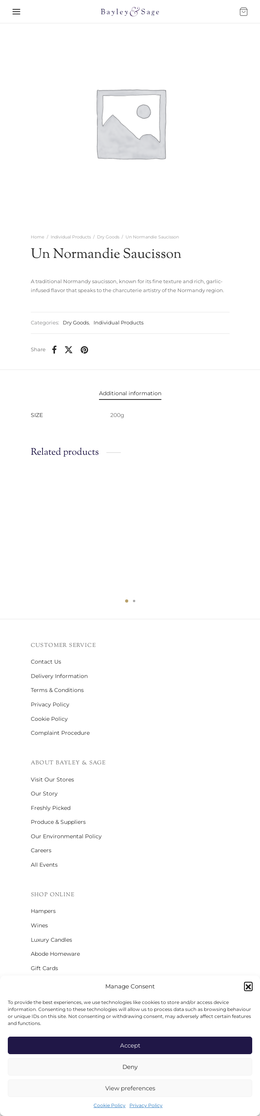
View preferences (130, 1088)
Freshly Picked (51, 807)
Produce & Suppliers (58, 821)
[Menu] (16, 12)
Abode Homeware (55, 953)
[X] (69, 350)
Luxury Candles (51, 939)
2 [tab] (134, 601)
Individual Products (71, 237)
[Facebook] (54, 350)
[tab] (130, 393)
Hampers (43, 911)
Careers (41, 850)
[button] (248, 986)
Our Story (44, 793)
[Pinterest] (84, 350)
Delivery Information (59, 676)
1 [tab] (126, 601)
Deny (130, 1066)
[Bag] (243, 11)
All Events (44, 864)
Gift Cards (44, 968)
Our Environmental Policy (66, 836)
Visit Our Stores (52, 779)
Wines (39, 925)
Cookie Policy (110, 1105)
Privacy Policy (146, 1105)
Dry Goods (108, 237)
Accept (130, 1045)
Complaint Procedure (60, 732)
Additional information (130, 393)
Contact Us (46, 661)
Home (37, 237)
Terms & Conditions (57, 690)
